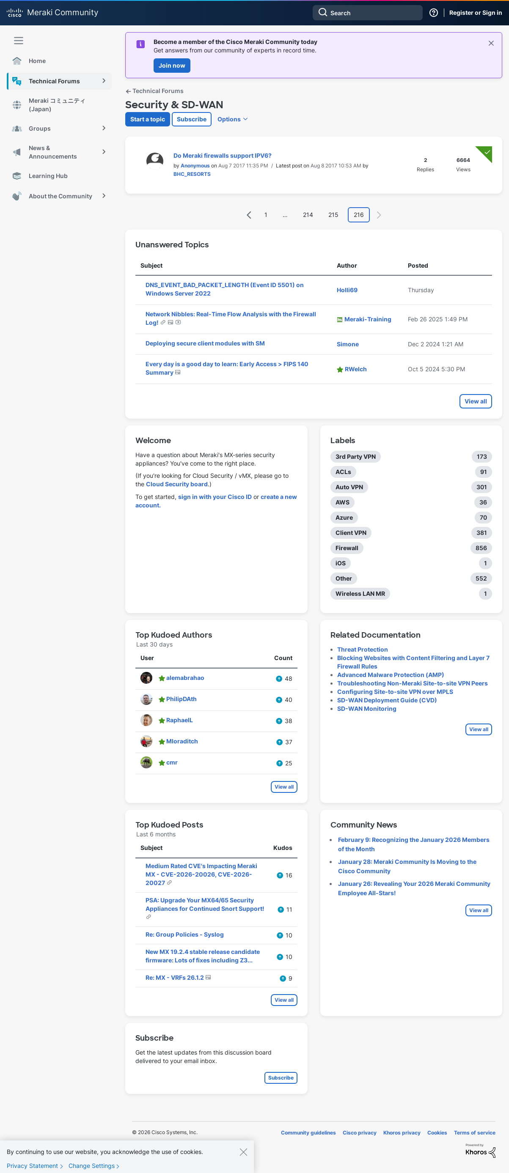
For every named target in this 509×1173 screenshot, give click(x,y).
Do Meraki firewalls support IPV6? (222, 155)
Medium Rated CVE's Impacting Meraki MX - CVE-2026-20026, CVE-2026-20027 (201, 874)
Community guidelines (308, 1132)
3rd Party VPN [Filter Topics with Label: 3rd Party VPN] (356, 456)
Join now (172, 65)
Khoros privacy (402, 1132)
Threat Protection (362, 649)
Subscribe (191, 119)
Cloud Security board (177, 484)
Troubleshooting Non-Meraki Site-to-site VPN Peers (412, 683)
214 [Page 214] (308, 214)
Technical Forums (154, 90)
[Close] (243, 1166)
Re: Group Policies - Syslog (185, 934)
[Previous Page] (249, 215)
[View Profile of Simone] (348, 344)
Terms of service (474, 1132)
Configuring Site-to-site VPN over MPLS (395, 691)
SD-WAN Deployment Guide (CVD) (387, 700)
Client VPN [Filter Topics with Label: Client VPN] (351, 532)
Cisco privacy (360, 1132)
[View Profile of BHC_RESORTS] (192, 174)
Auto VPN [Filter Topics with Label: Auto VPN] (349, 487)
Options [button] (229, 119)
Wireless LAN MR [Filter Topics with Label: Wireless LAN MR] (360, 593)
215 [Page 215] (333, 214)
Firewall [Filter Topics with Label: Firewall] (347, 547)
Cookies (437, 1132)
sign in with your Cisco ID (215, 496)
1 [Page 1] (265, 214)
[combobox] (368, 12)
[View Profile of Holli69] (347, 289)
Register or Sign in (475, 12)
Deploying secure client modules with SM (205, 343)
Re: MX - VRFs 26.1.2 (175, 977)
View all (476, 401)
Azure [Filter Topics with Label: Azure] (344, 517)
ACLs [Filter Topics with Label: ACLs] (343, 471)
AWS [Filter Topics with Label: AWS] (342, 502)
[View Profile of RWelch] (356, 369)
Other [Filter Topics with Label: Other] (344, 578)
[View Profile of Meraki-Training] (367, 319)
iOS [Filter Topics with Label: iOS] (341, 563)
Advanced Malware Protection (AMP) (390, 674)
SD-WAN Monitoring (366, 708)
